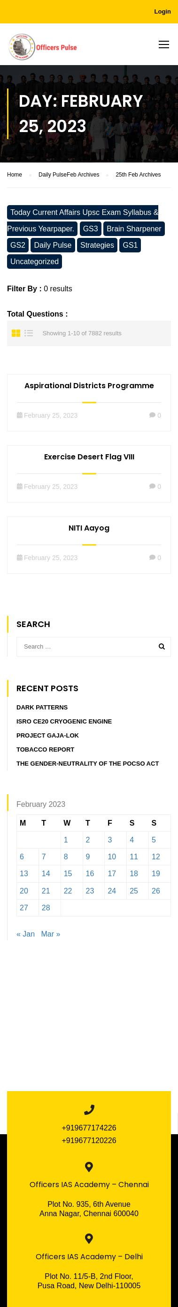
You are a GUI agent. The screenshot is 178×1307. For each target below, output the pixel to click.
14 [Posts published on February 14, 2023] (46, 874)
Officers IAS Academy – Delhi (89, 1256)
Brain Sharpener (134, 229)
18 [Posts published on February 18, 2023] (134, 874)
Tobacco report (45, 749)
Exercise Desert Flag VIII (89, 456)
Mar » (51, 934)
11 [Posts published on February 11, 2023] (134, 857)
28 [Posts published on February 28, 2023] (46, 908)
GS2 (17, 245)
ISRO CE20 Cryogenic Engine (64, 721)
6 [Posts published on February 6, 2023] (22, 857)
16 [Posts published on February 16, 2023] (90, 874)
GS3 (90, 229)
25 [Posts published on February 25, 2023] (134, 891)
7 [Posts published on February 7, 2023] (44, 857)
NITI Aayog (89, 528)
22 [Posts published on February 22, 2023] (68, 891)
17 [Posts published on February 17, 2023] (112, 874)
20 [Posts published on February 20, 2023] (24, 891)
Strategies (97, 245)
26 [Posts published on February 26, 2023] (156, 891)
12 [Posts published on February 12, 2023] (156, 857)
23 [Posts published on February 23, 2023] (90, 891)
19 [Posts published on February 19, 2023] (156, 874)
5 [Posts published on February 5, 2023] (154, 840)
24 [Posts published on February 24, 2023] (112, 891)
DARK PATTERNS (42, 707)
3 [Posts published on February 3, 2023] (110, 840)
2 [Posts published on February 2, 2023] (88, 840)
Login (163, 11)
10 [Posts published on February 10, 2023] (112, 857)
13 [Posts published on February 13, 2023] (24, 874)
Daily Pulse (52, 245)
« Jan (25, 934)
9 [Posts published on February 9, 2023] (88, 857)
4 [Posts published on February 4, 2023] (132, 840)
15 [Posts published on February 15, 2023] (68, 874)
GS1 (130, 245)
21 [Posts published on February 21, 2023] (46, 891)
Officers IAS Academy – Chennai (89, 1184)
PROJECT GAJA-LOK (47, 735)
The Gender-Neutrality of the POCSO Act (87, 763)
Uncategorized (34, 262)
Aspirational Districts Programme (89, 385)
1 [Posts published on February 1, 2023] (66, 840)
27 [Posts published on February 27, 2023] (24, 908)
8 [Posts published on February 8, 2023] (66, 857)
